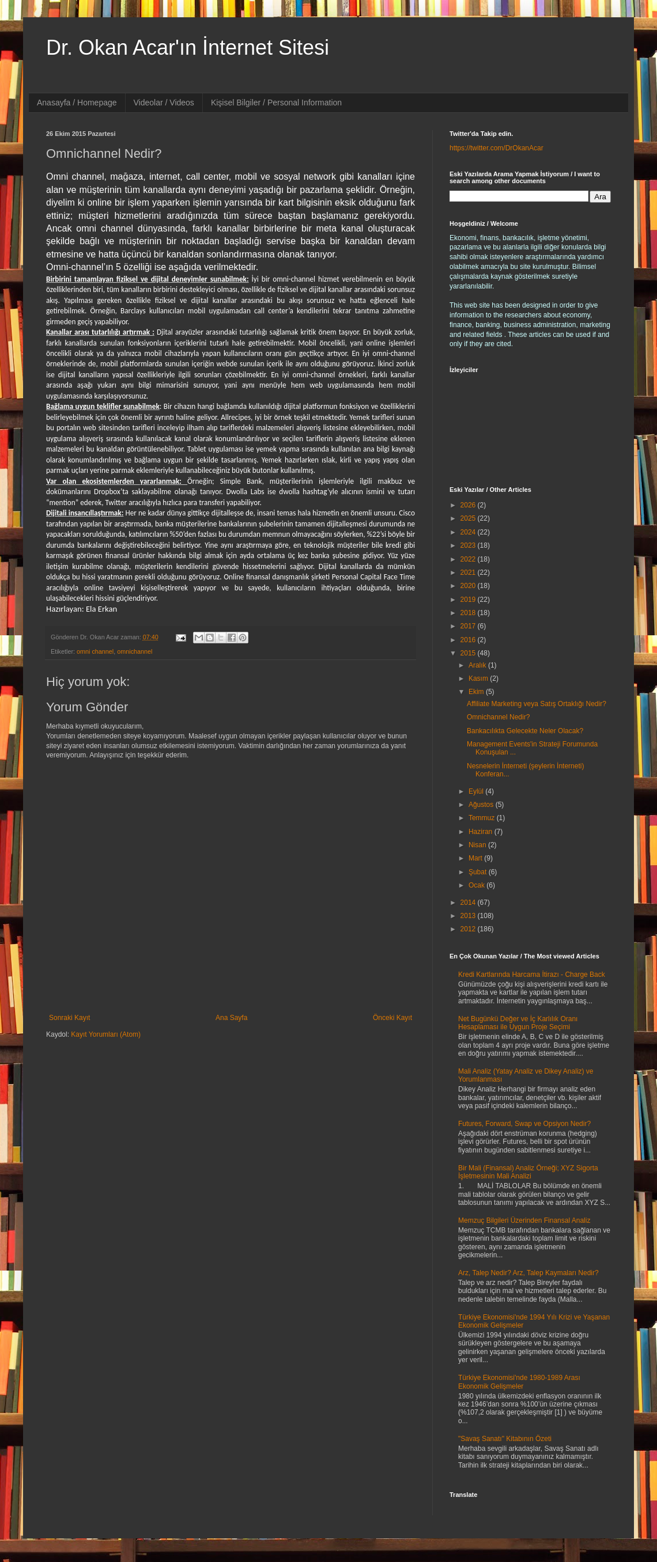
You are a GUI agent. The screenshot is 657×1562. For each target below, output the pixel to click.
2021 (469, 572)
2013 (469, 916)
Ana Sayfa (231, 1018)
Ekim (477, 692)
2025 (469, 518)
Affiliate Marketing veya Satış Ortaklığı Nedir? (536, 704)
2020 (469, 586)
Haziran (481, 832)
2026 (469, 505)
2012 (469, 929)
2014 (469, 902)
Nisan (478, 845)
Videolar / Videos (164, 102)
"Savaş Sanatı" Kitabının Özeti (505, 1439)
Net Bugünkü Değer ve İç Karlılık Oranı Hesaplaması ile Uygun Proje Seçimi (517, 1023)
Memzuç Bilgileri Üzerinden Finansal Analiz (524, 1220)
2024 (469, 532)
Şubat (479, 872)
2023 (469, 545)
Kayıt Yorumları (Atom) (106, 1034)
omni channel (95, 651)
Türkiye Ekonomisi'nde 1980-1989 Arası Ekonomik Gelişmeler (519, 1382)
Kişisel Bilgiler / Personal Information (276, 102)
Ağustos (482, 805)
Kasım (479, 678)
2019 (469, 600)
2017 (469, 626)
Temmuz (483, 818)
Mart (476, 858)
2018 (469, 613)
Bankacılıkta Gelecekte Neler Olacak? (525, 731)
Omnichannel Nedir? (498, 717)
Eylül (477, 791)
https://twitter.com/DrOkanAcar (496, 148)
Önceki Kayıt (392, 1018)
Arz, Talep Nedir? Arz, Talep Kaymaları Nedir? (528, 1273)
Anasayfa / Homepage (77, 102)
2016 (469, 640)
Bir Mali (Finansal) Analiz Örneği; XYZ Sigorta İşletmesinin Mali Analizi (528, 1172)
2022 (469, 559)
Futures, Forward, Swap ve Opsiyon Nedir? (524, 1124)
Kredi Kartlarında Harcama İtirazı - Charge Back (531, 974)
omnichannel (134, 651)
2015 (469, 653)
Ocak (477, 885)
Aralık (478, 665)
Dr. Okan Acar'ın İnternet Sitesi (187, 47)
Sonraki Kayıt (69, 1018)
